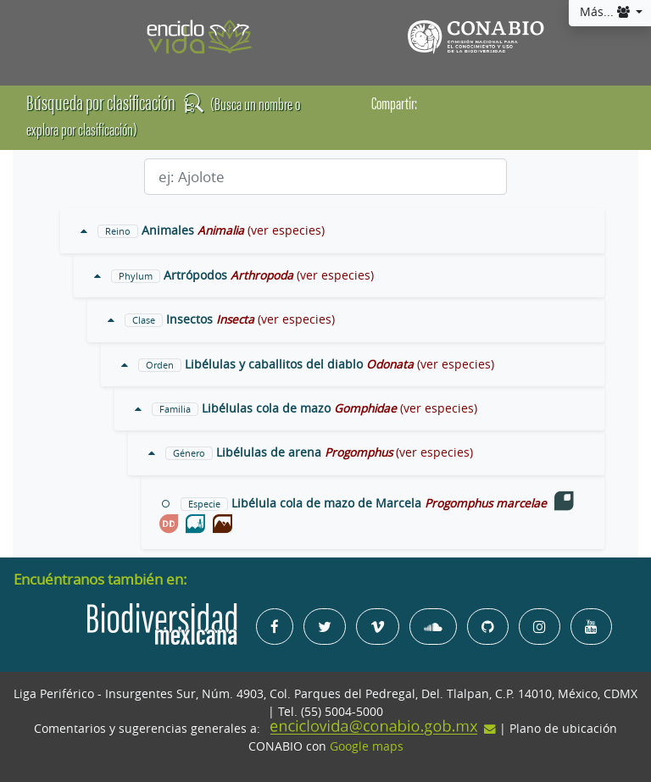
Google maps (366, 746)
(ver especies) (286, 230)
